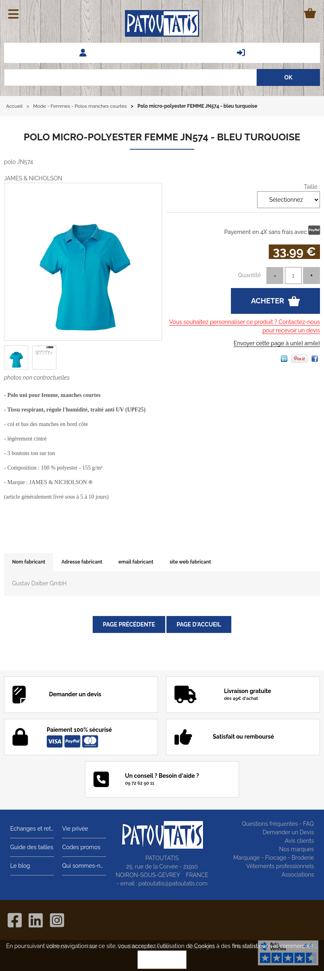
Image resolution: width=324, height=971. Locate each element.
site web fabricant (190, 562)
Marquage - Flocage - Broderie (273, 857)
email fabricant (136, 562)
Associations (297, 874)
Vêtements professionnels (280, 866)
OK (162, 959)
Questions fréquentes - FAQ (278, 824)
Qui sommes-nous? (84, 865)
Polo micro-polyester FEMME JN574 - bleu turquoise (162, 137)
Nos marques (296, 849)
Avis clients (299, 840)
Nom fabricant (28, 562)
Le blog (20, 865)
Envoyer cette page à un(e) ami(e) (277, 343)
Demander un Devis (288, 832)
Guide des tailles (31, 847)
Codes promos (81, 847)
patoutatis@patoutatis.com (173, 883)
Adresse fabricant (81, 562)
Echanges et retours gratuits (32, 828)
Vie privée (75, 828)
